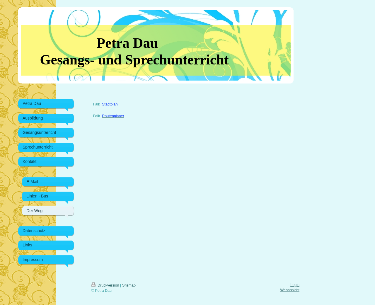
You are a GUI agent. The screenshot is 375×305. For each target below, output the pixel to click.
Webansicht (289, 290)
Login (294, 285)
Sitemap (129, 285)
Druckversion (105, 285)
